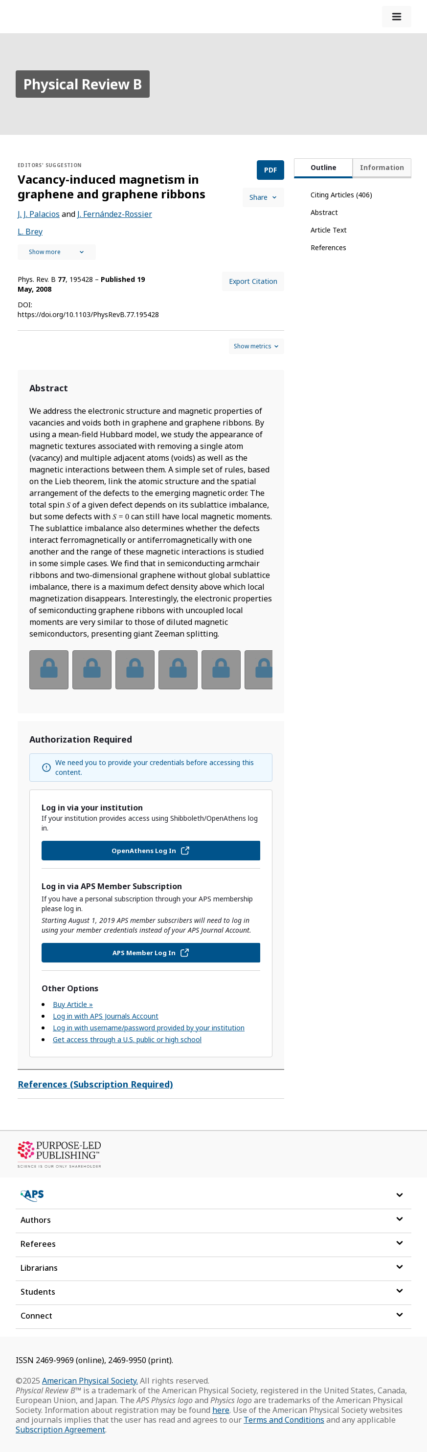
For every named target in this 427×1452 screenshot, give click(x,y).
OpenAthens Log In (151, 850)
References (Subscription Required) (95, 1084)
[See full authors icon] (57, 252)
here (220, 1410)
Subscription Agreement (60, 1429)
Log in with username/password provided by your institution (149, 1027)
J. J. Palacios (39, 214)
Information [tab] (382, 167)
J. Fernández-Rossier (114, 214)
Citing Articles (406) (341, 194)
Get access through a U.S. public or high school (127, 1039)
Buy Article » (73, 1004)
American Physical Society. (90, 1380)
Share (263, 197)
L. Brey (30, 231)
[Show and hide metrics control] (256, 346)
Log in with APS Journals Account (105, 1016)
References (328, 247)
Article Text (329, 230)
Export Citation (253, 281)
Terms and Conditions (284, 1419)
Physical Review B (82, 84)
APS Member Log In (151, 953)
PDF (270, 169)
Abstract (324, 212)
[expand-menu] (396, 16)
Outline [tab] (324, 167)
